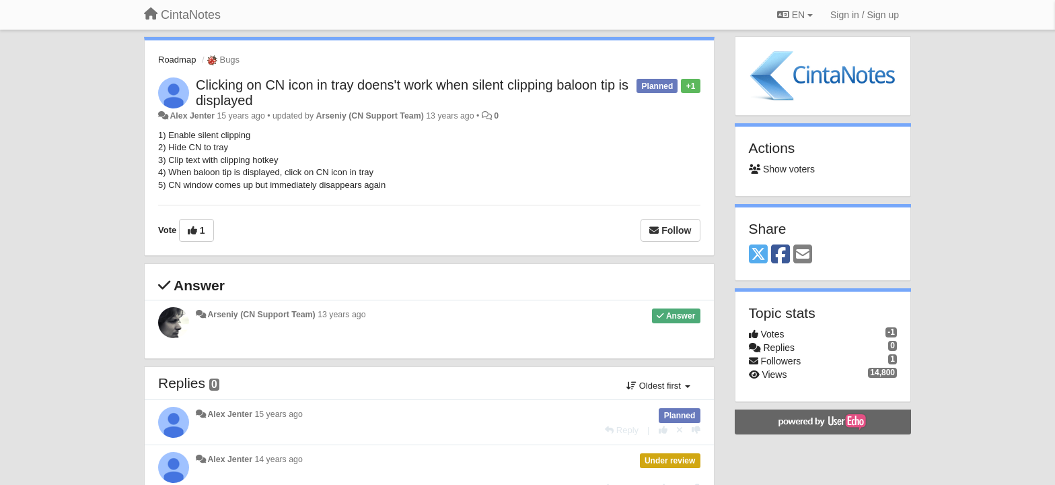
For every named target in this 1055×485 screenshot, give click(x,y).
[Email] (802, 255)
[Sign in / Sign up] (864, 14)
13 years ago (341, 314)
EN (795, 14)
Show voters (782, 169)
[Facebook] (780, 255)
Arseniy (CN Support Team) (370, 116)
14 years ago (278, 459)
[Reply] (622, 430)
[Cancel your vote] (679, 430)
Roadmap (177, 60)
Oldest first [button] (658, 386)
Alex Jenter (192, 116)
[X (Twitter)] (758, 255)
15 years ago (278, 414)
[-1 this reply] (696, 430)
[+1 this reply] (663, 430)
